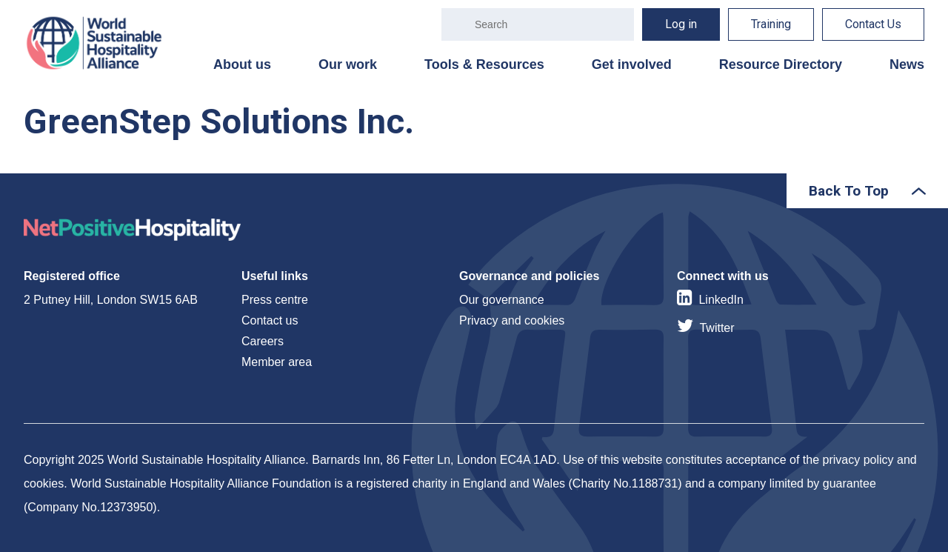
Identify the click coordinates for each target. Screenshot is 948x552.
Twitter (716, 328)
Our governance (501, 299)
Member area (276, 362)
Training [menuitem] (771, 24)
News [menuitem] (906, 64)
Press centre (274, 299)
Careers (262, 341)
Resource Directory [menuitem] (780, 64)
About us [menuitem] (242, 64)
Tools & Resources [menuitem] (484, 64)
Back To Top (849, 190)
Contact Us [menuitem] (873, 24)
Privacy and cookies (511, 320)
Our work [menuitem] (347, 64)
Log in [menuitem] (681, 24)
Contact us (269, 320)
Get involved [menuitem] (632, 64)
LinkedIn (721, 299)
